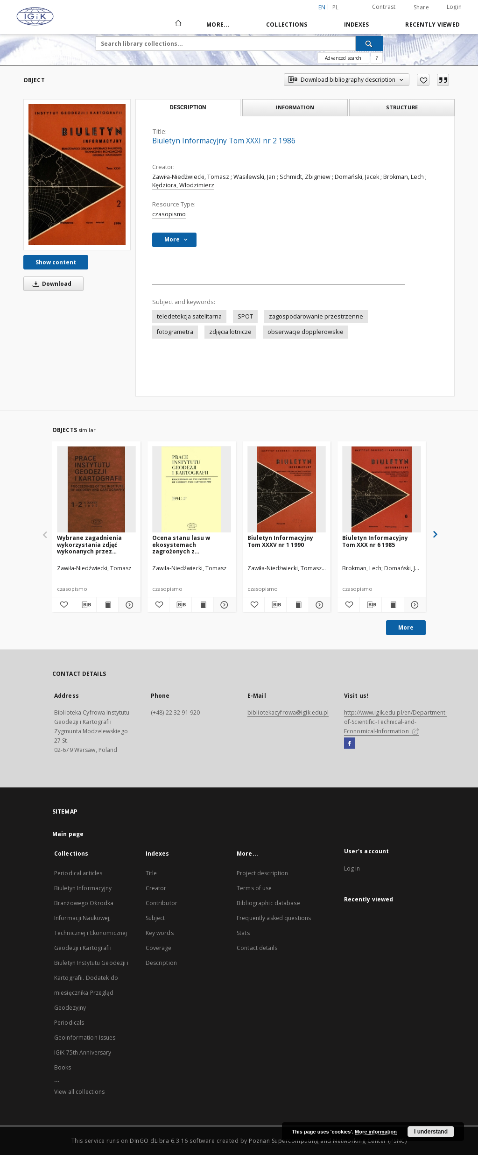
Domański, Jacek (357, 177)
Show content (55, 262)
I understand (431, 1131)
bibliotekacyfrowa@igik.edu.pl (288, 712)
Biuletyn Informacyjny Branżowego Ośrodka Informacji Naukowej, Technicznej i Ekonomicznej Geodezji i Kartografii (90, 918)
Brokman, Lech (403, 177)
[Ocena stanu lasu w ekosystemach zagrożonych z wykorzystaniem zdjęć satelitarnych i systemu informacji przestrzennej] (192, 489)
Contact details (257, 948)
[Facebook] (349, 743)
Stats (243, 933)
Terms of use (254, 888)
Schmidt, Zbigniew (305, 177)
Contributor (161, 903)
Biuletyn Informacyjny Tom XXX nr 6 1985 (375, 541)
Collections (287, 24)
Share (421, 7)
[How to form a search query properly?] (377, 58)
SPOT (245, 316)
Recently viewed (432, 24)
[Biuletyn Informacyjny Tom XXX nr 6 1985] (382, 489)
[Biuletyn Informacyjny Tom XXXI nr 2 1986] (77, 174)
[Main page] (177, 24)
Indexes (356, 24)
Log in (352, 868)
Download (50, 283)
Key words (160, 933)
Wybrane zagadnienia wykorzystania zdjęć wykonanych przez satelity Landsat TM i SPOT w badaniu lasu (89, 544)
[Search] (369, 43)
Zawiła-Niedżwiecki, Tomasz (190, 177)
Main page (68, 834)
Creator (156, 888)
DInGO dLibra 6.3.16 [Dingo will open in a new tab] (159, 1141)
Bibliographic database (268, 903)
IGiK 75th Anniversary (83, 1052)
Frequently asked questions (274, 918)
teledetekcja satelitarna (189, 316)
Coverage (159, 948)
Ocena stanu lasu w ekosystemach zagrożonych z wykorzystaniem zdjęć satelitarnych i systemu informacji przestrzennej (189, 544)
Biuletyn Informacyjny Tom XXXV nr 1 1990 (280, 541)
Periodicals (69, 1023)
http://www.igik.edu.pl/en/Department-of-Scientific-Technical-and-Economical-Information (395, 722)
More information (376, 1131)
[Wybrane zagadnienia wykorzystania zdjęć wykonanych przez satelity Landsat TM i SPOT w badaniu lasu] (96, 489)
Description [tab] (188, 107)
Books (62, 1067)
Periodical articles (78, 873)
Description (161, 963)
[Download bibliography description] (85, 605)
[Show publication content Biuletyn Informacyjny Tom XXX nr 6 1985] (392, 605)
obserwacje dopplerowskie (305, 332)
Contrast (384, 7)
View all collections (79, 1092)
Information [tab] (295, 107)
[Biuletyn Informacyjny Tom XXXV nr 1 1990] (287, 489)
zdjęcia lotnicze (230, 332)
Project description (262, 873)
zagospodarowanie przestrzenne (316, 316)
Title (151, 873)
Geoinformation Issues (85, 1038)
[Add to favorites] (423, 80)
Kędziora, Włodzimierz (183, 185)
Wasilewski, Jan (254, 177)
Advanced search (343, 58)
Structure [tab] (402, 107)
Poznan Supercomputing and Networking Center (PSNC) (328, 1141)
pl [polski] (335, 7)
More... (218, 24)
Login (454, 7)
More (406, 627)
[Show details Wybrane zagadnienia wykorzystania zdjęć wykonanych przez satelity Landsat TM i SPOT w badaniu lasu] (128, 605)
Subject (155, 918)
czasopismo (169, 214)
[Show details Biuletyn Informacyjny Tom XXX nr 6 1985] (413, 605)
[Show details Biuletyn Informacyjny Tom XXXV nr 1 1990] (318, 605)
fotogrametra (175, 332)
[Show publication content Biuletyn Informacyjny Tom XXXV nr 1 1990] (297, 605)
